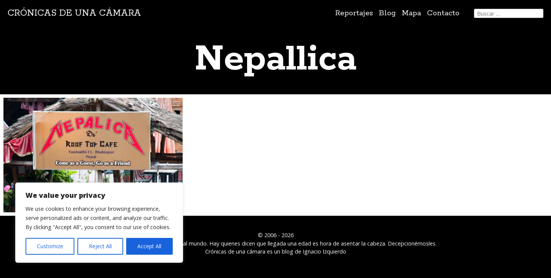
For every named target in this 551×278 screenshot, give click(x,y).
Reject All (100, 246)
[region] (99, 223)
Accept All (149, 246)
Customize (50, 246)
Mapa (411, 13)
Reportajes (354, 13)
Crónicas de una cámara (74, 13)
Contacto (443, 13)
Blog (387, 13)
